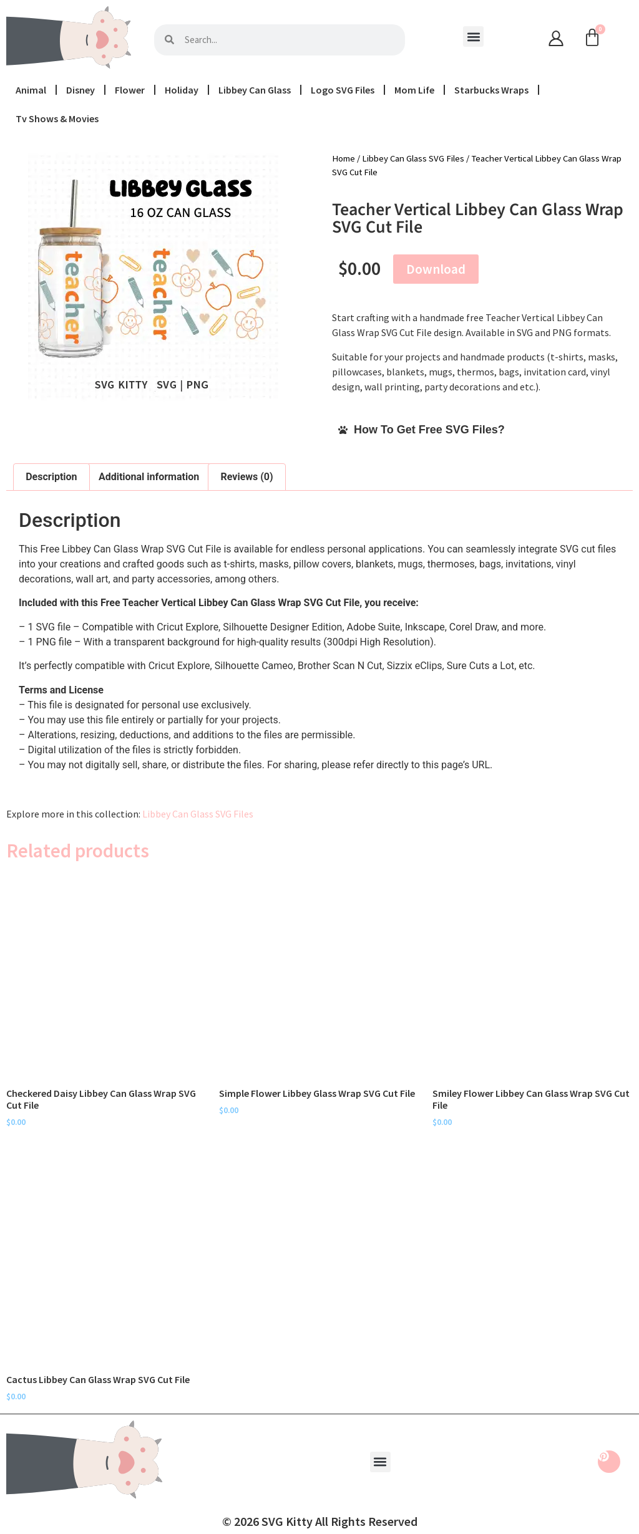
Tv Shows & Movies (57, 118)
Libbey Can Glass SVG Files (413, 158)
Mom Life (414, 90)
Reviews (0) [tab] (247, 477)
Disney (80, 90)
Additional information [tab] (149, 477)
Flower (130, 90)
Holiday (181, 90)
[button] (473, 36)
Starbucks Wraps (491, 90)
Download (436, 269)
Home (343, 158)
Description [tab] (51, 477)
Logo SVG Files (342, 90)
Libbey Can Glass (254, 90)
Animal (31, 90)
